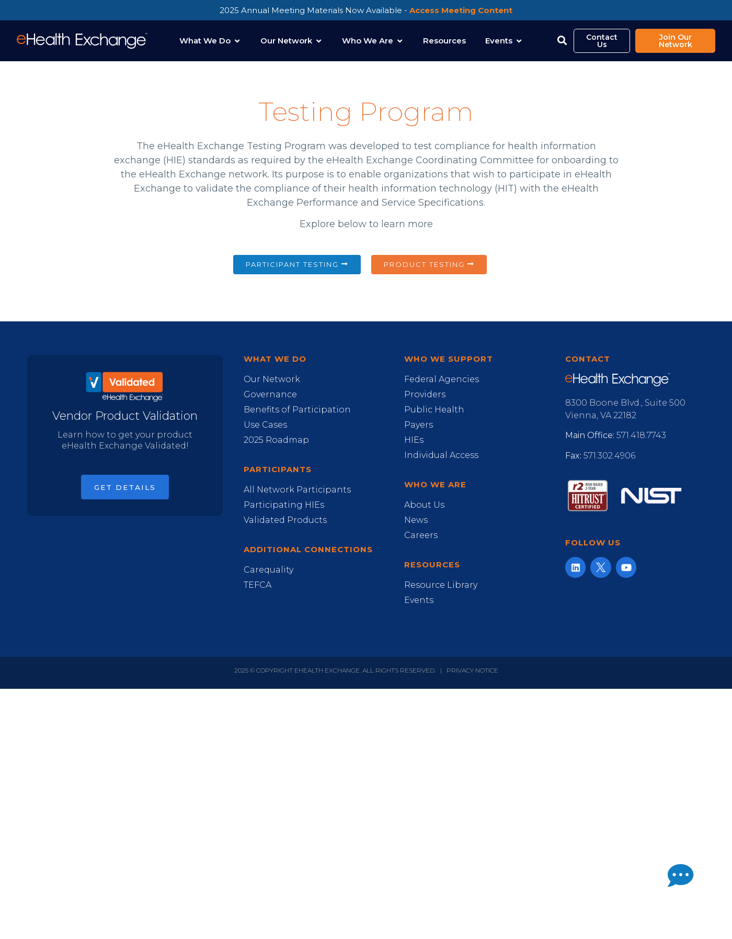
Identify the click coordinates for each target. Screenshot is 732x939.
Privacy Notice (472, 670)
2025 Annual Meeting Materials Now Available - (366, 10)
